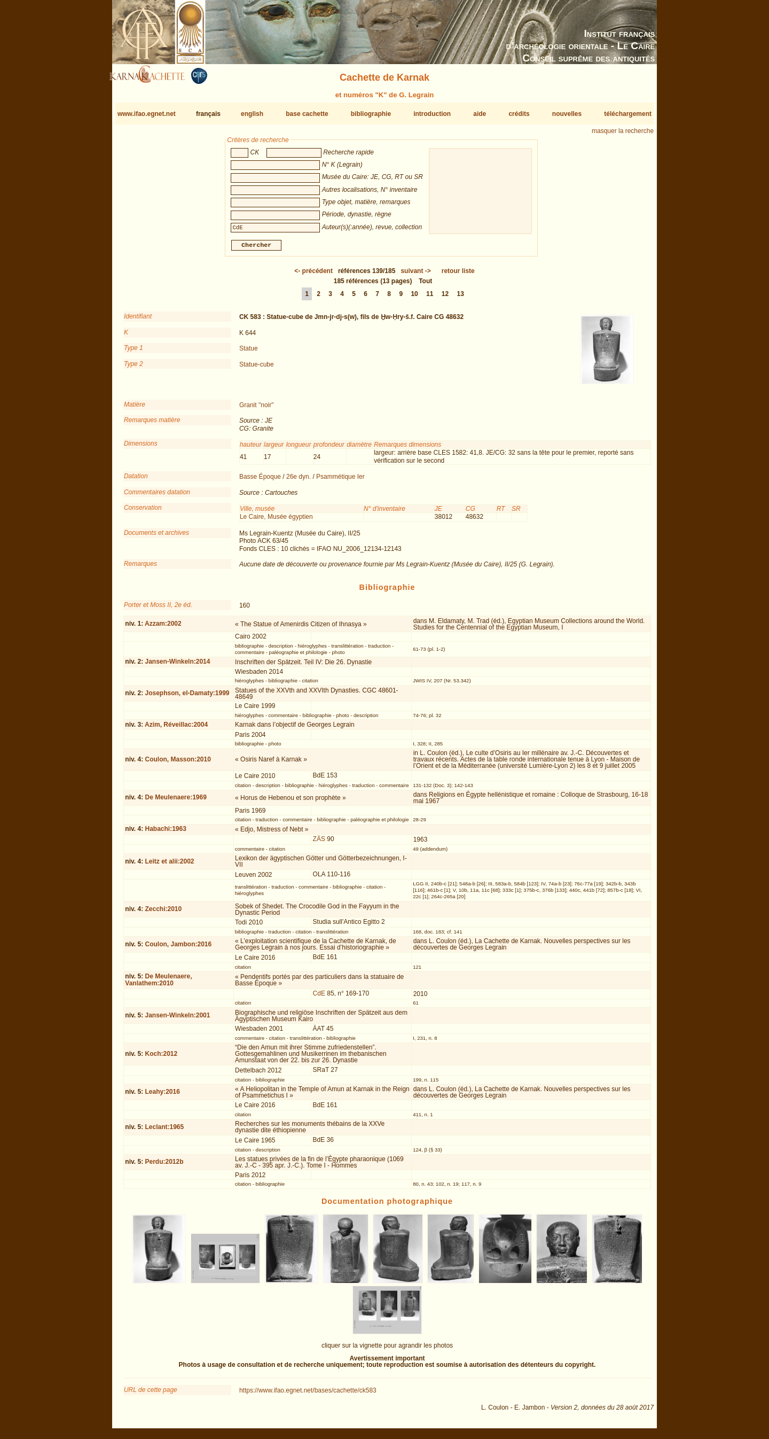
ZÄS (319, 843)
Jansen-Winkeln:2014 (177, 666)
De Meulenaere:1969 (175, 801)
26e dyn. (298, 481)
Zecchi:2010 (163, 913)
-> (415, 275)
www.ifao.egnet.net (146, 114)
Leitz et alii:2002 (169, 865)
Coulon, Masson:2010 (177, 763)
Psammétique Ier (340, 481)
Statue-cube (256, 368)
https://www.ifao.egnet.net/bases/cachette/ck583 (307, 1394)
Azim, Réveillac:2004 (176, 729)
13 (460, 298)
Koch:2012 (161, 1058)
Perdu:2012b (164, 1166)
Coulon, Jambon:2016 (178, 948)
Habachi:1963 (165, 833)
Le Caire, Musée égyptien (276, 521)
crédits (518, 114)
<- (313, 275)
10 (414, 298)
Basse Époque (260, 481)
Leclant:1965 (164, 1131)
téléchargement (628, 114)
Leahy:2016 (162, 1096)
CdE (319, 997)
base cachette (307, 114)
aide (479, 114)
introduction (432, 114)
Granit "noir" (256, 409)
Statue (248, 352)
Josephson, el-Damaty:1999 (187, 697)
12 (445, 298)
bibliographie (371, 114)
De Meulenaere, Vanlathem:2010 (158, 984)
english (252, 114)
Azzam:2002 (163, 628)
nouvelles (567, 114)
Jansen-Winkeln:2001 (177, 1019)
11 (429, 298)
